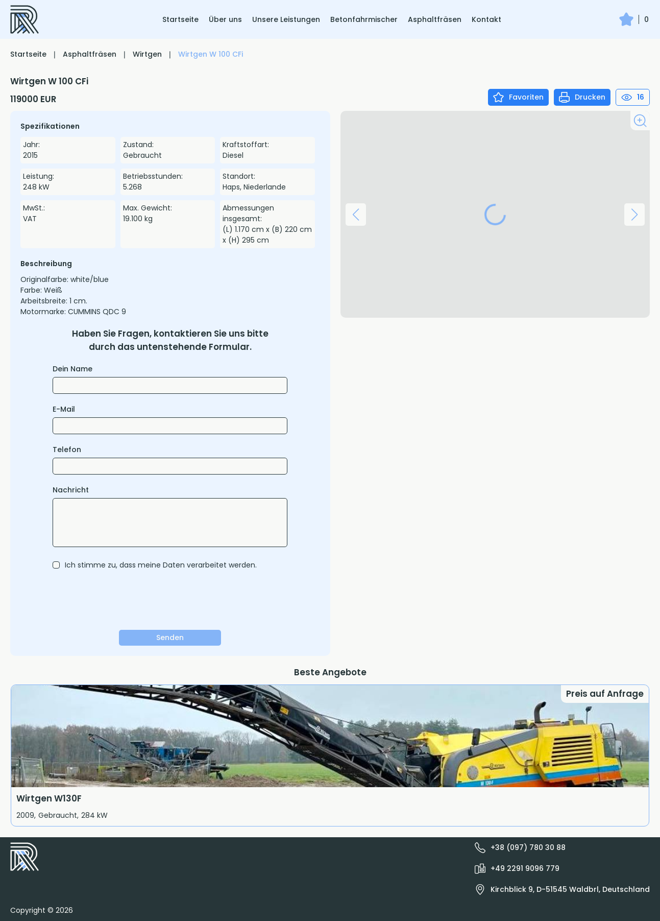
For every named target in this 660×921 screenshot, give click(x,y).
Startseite (180, 19)
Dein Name (72, 369)
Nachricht (71, 490)
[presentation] (170, 600)
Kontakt (486, 19)
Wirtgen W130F (49, 798)
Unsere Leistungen (286, 19)
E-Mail (64, 409)
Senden (170, 637)
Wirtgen (147, 54)
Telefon (67, 449)
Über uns (225, 19)
